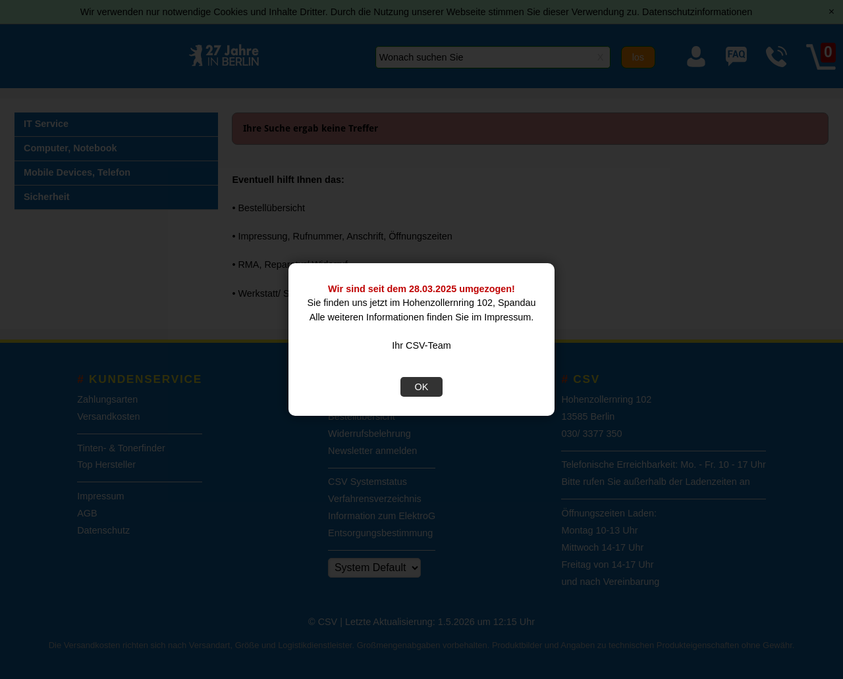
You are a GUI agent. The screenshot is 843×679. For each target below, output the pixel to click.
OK (422, 387)
